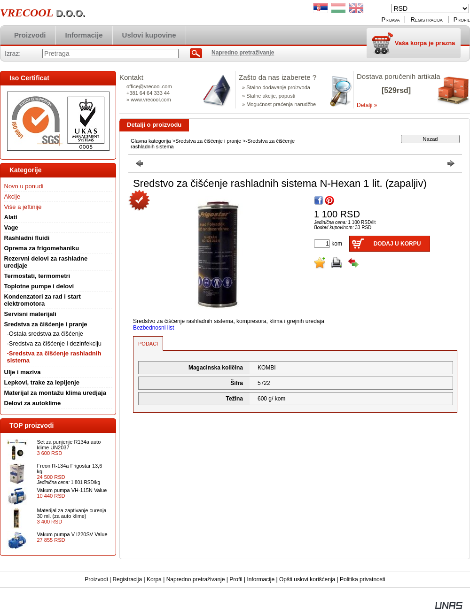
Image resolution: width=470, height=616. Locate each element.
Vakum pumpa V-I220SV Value (72, 534)
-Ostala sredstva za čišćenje (45, 333)
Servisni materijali (30, 313)
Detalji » (367, 105)
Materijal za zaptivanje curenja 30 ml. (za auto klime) (72, 513)
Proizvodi (96, 579)
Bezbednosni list (153, 327)
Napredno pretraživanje (195, 579)
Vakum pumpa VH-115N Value (72, 490)
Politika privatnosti (362, 579)
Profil (235, 579)
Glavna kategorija (151, 141)
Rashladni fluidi (27, 237)
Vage (11, 227)
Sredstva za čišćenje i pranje (208, 141)
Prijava (391, 19)
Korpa (154, 579)
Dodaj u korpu (397, 243)
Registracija (127, 579)
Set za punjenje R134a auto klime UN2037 (69, 444)
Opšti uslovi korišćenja (307, 579)
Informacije (260, 579)
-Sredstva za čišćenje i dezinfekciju (54, 343)
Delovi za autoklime (32, 403)
